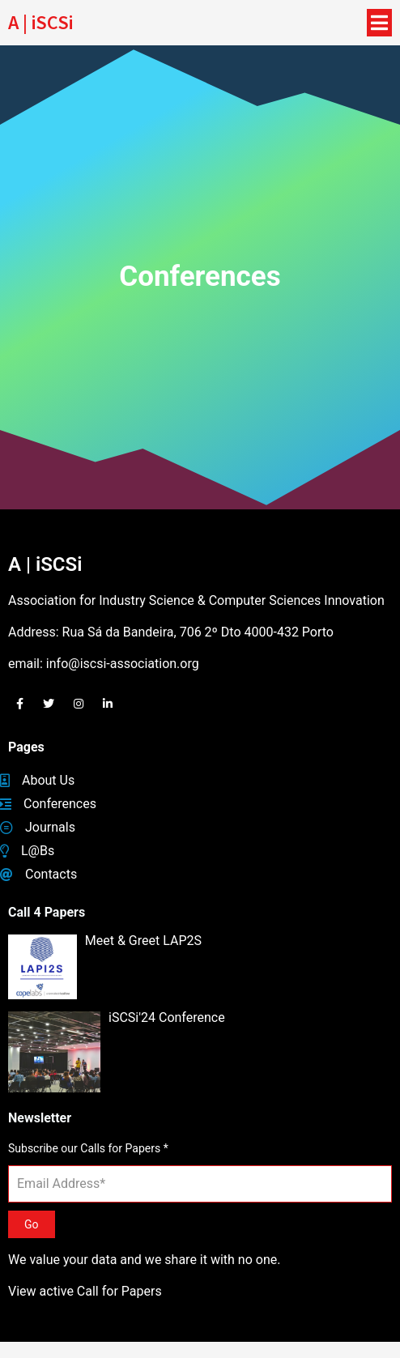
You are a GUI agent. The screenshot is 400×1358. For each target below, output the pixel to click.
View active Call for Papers (85, 1291)
